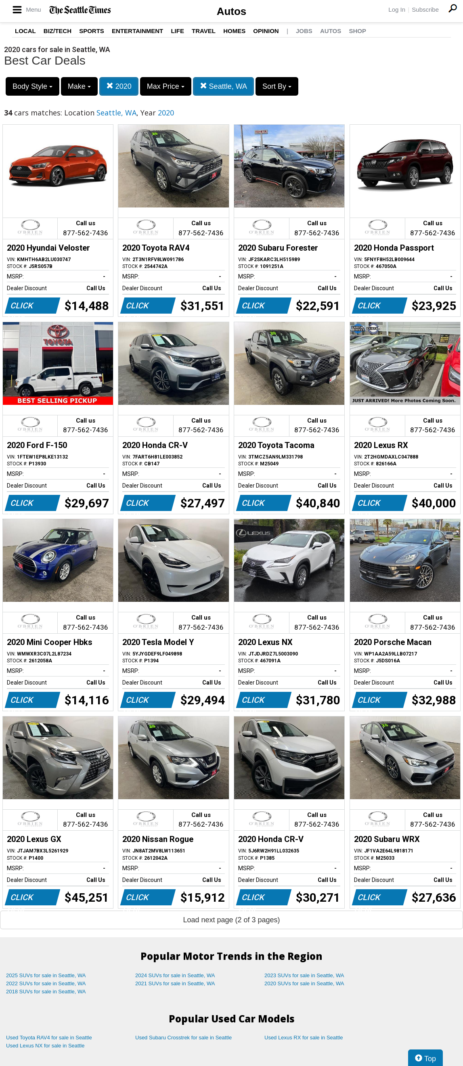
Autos (232, 11)
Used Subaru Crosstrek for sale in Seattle (183, 1038)
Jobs (304, 30)
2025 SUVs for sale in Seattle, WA (46, 975)
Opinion (266, 30)
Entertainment (137, 30)
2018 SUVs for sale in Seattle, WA (46, 992)
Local (25, 30)
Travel (204, 30)
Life (177, 30)
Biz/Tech (57, 30)
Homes (234, 30)
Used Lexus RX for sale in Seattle (303, 1038)
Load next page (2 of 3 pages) (231, 920)
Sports (91, 30)
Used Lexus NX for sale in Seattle (45, 1046)
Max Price (165, 86)
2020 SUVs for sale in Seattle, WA (304, 983)
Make (79, 86)
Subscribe (425, 9)
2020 (119, 86)
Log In (396, 9)
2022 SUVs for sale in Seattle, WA (46, 983)
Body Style (32, 86)
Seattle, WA (223, 86)
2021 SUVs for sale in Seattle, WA (175, 983)
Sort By (276, 86)
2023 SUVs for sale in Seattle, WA (304, 975)
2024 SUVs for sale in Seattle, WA (175, 975)
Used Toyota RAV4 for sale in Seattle (49, 1038)
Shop (357, 30)
